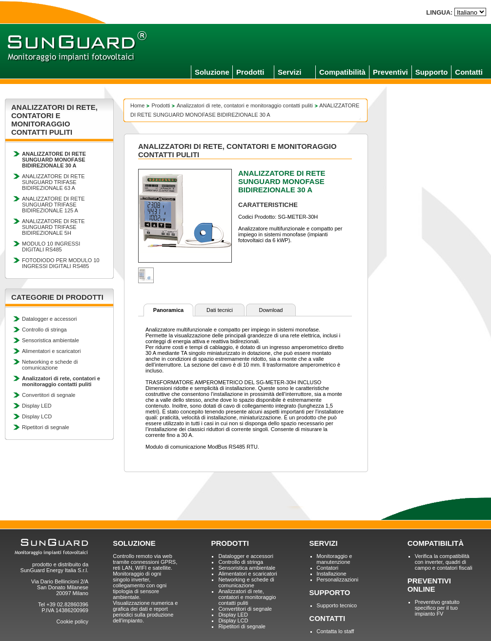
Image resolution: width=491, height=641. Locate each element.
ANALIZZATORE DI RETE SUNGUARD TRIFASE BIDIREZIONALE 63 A (53, 182)
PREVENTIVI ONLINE (429, 585)
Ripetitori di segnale (45, 427)
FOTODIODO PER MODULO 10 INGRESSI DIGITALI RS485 (61, 263)
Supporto (431, 72)
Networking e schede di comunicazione (50, 365)
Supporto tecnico (337, 605)
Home (137, 105)
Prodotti (250, 72)
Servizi (289, 72)
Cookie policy (72, 621)
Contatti (469, 72)
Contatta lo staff (335, 631)
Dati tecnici (219, 310)
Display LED (37, 406)
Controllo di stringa (44, 329)
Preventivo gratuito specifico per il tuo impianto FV (437, 608)
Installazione (332, 574)
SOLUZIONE (134, 543)
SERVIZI (323, 543)
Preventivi (390, 72)
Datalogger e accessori (49, 319)
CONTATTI (327, 618)
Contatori (328, 568)
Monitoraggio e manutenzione (334, 559)
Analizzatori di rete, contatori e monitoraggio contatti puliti (245, 105)
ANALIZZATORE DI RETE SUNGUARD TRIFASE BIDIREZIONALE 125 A (53, 204)
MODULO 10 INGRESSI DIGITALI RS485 (51, 246)
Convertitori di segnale (48, 395)
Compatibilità (342, 72)
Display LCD (37, 416)
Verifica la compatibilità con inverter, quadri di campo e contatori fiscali (443, 562)
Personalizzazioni (338, 579)
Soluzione (212, 72)
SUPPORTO (329, 592)
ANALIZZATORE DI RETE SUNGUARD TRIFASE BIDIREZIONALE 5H (53, 227)
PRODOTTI (230, 543)
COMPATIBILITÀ (436, 543)
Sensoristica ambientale (50, 340)
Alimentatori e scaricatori (51, 351)
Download (271, 310)
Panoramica (168, 310)
